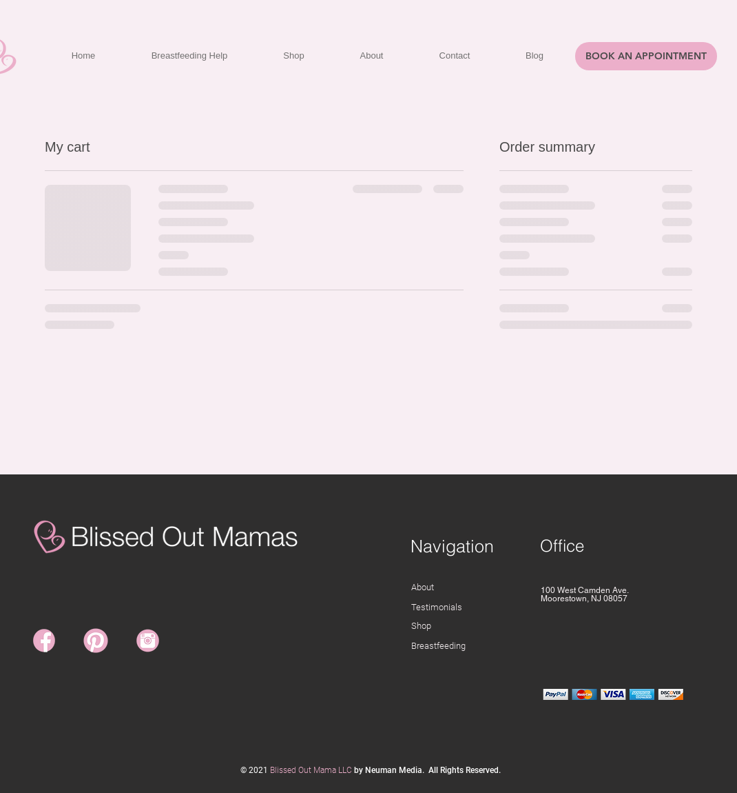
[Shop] (468, 626)
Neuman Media (393, 770)
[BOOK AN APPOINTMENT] (646, 56)
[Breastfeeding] (468, 646)
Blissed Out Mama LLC (311, 770)
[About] (464, 588)
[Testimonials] (463, 608)
